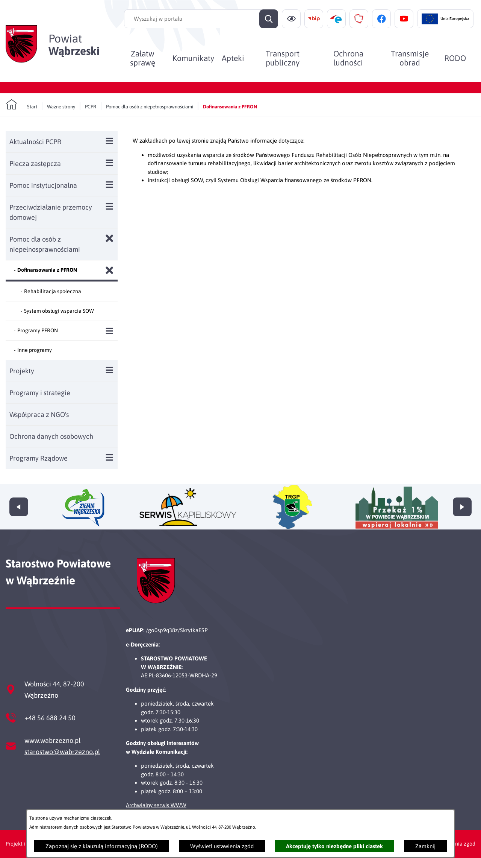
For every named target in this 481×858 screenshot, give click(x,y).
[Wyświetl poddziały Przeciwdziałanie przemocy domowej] (109, 206)
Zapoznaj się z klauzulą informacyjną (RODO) (101, 846)
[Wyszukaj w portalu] (201, 18)
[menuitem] (142, 58)
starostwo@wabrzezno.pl (62, 752)
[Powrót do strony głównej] (21, 105)
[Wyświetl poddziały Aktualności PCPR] (109, 141)
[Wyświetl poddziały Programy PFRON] (109, 331)
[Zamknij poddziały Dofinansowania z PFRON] (109, 270)
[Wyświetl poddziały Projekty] (109, 370)
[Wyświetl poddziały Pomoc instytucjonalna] (109, 184)
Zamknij (425, 846)
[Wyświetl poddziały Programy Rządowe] (109, 457)
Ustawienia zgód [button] (455, 844)
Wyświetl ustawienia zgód (222, 846)
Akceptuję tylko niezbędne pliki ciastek (334, 846)
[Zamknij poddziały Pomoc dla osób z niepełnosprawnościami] (109, 238)
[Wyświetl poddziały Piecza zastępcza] (109, 163)
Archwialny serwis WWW (156, 805)
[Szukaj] (268, 18)
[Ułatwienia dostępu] (291, 18)
